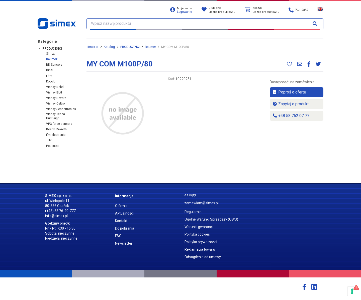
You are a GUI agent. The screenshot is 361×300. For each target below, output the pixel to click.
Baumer (51, 59)
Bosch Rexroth (56, 129)
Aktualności (124, 213)
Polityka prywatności (201, 242)
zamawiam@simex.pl (201, 203)
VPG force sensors (59, 124)
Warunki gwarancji (199, 227)
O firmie (121, 206)
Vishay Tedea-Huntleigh (56, 116)
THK (49, 140)
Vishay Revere (56, 98)
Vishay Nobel (55, 87)
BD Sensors (54, 64)
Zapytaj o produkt (290, 104)
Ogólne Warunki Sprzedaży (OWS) (211, 219)
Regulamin (193, 212)
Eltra (49, 76)
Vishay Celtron (56, 103)
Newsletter (123, 243)
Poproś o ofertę (289, 92)
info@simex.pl (56, 216)
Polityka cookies (197, 234)
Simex (50, 53)
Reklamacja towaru (200, 249)
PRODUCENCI (52, 48)
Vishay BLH (54, 92)
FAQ (118, 236)
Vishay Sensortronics (61, 109)
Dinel (49, 70)
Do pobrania (124, 228)
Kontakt (121, 221)
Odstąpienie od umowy (203, 257)
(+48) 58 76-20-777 (60, 211)
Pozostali (52, 146)
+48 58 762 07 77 (290, 115)
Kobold (50, 81)
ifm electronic (55, 135)
